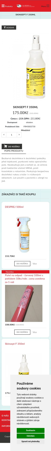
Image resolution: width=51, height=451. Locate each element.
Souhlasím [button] (30, 430)
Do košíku (12, 146)
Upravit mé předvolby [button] (30, 441)
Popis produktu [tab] (13, 150)
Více (35, 263)
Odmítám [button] (31, 436)
